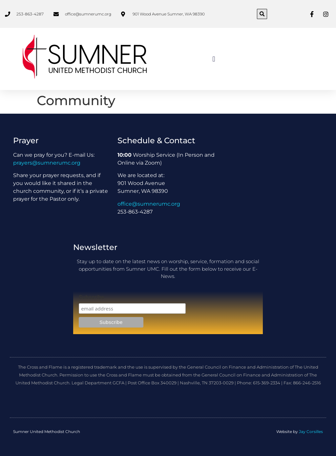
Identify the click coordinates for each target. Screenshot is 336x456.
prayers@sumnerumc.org (46, 163)
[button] (262, 14)
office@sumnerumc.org (148, 204)
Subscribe (91, 297)
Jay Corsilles (311, 431)
